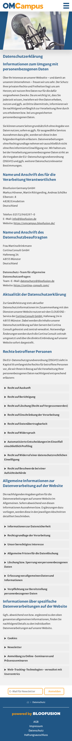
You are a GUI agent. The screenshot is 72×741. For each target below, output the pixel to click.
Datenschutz (38, 702)
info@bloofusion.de (24, 219)
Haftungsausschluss (36, 735)
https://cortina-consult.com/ (31, 285)
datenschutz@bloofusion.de (37, 281)
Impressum (36, 726)
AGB (36, 721)
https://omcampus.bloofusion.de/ (34, 223)
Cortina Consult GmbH (29, 316)
